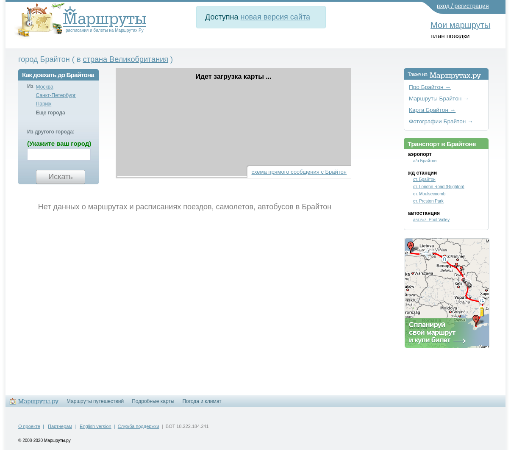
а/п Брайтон (424, 160)
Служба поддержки (138, 426)
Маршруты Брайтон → (439, 98)
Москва (44, 87)
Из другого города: (51, 132)
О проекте (29, 426)
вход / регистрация (463, 6)
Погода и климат (201, 401)
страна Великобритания (126, 59)
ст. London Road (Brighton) (438, 186)
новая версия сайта (275, 17)
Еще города (50, 113)
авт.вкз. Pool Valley (431, 219)
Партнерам (60, 426)
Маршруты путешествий (95, 401)
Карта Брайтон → (432, 110)
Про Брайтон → (430, 87)
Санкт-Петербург (56, 95)
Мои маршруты (460, 25)
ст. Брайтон (424, 179)
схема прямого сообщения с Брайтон (299, 172)
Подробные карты (153, 401)
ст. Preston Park (428, 201)
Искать (60, 176)
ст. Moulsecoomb (429, 194)
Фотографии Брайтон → (441, 121)
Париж (44, 104)
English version (95, 426)
